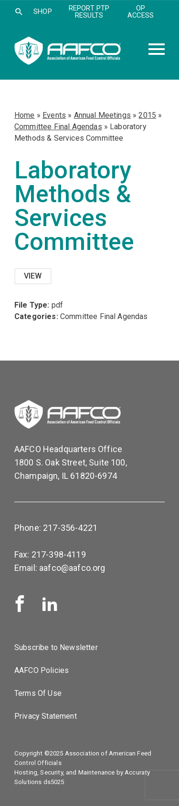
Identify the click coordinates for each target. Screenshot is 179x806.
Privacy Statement (45, 716)
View (33, 275)
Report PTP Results (89, 12)
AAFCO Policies (41, 670)
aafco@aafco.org (72, 568)
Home (24, 115)
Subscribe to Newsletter (56, 647)
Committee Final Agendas (58, 126)
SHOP (42, 11)
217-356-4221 (70, 528)
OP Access (140, 12)
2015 (147, 115)
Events (54, 115)
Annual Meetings (102, 115)
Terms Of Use (38, 693)
